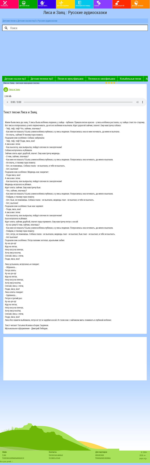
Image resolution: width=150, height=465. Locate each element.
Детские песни (9, 20)
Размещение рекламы (103, 458)
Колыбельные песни (130, 78)
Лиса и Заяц (14, 89)
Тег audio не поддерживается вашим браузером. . (75, 102)
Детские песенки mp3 (42, 78)
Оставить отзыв (54, 458)
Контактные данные (56, 455)
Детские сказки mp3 (26, 20)
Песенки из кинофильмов (101, 78)
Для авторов (99, 455)
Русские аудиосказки (47, 20)
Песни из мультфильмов (70, 78)
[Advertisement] (38, 54)
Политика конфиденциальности (13, 458)
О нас (4, 455)
